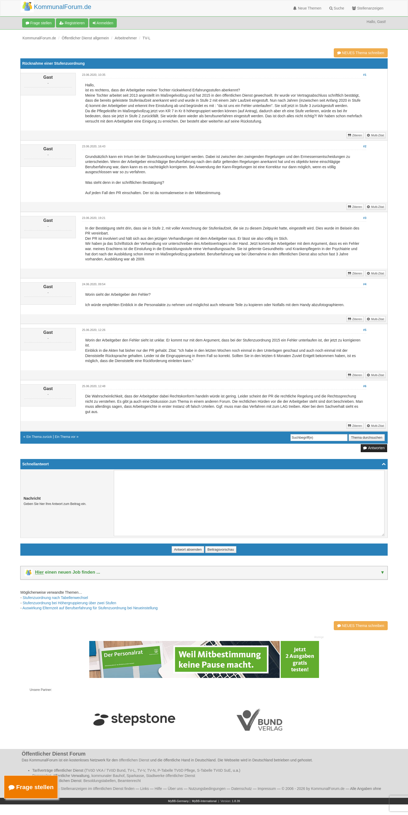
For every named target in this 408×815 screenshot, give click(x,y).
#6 (364, 386)
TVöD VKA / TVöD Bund (105, 770)
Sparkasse (135, 776)
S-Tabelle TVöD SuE (214, 770)
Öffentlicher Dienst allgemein (85, 38)
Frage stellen (39, 23)
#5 (364, 329)
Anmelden (103, 23)
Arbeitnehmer (126, 38)
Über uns (175, 788)
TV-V (141, 770)
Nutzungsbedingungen (207, 788)
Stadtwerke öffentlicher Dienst (170, 776)
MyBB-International (204, 801)
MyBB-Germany (178, 801)
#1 (364, 74)
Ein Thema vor (65, 437)
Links (144, 788)
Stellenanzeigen (367, 8)
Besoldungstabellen (99, 781)
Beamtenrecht (129, 781)
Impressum (266, 788)
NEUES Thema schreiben (360, 53)
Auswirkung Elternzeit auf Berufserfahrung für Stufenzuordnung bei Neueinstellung (90, 608)
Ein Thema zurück (39, 437)
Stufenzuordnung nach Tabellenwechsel (55, 598)
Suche (336, 8)
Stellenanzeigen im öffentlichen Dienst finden (97, 788)
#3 (364, 217)
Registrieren (72, 23)
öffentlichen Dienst (134, 760)
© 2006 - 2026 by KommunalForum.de (313, 788)
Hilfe (158, 788)
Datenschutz (241, 788)
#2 (364, 146)
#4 (364, 284)
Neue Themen (307, 8)
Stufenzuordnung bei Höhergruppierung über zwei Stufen (69, 603)
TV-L (147, 38)
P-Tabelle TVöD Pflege (176, 770)
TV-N (151, 770)
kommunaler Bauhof (107, 776)
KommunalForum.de (39, 38)
